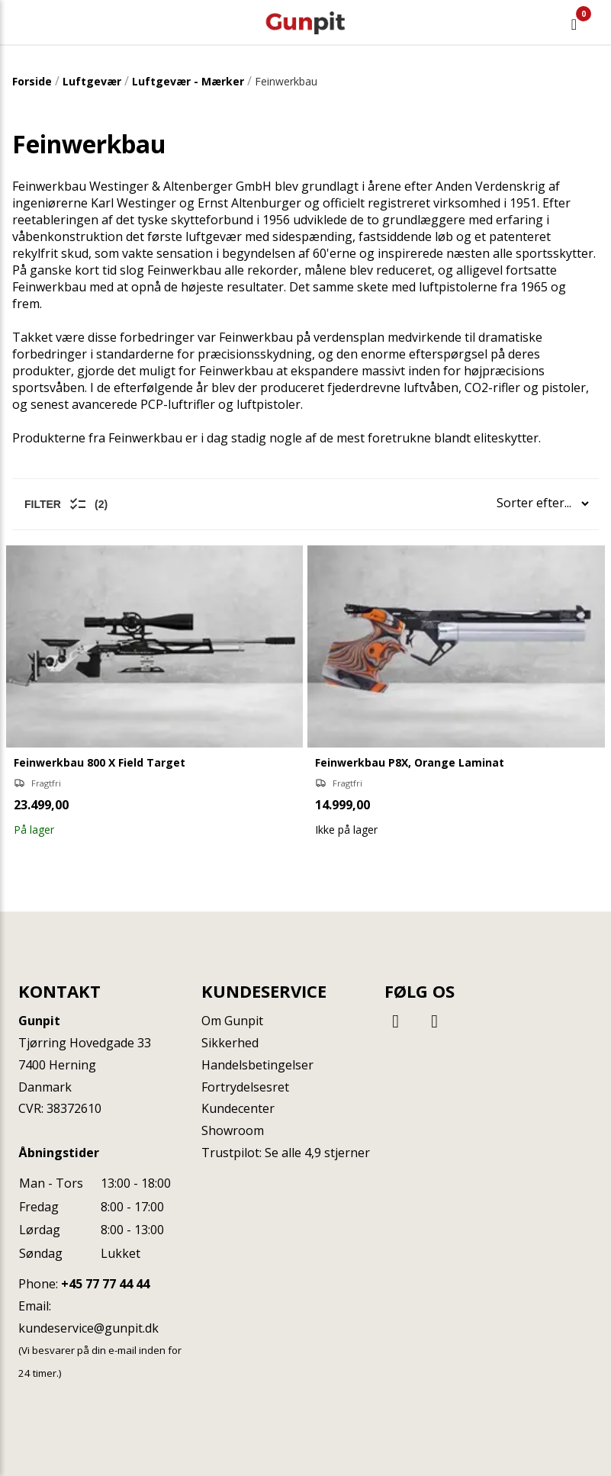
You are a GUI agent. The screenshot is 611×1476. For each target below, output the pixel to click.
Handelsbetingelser (257, 1064)
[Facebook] (398, 1020)
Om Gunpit (232, 1020)
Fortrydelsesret (245, 1087)
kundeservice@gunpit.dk (88, 1328)
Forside (32, 81)
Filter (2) (66, 504)
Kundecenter (238, 1108)
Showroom (232, 1130)
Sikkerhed (230, 1042)
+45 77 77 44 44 (105, 1283)
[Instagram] (434, 1020)
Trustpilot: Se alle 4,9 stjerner (285, 1152)
